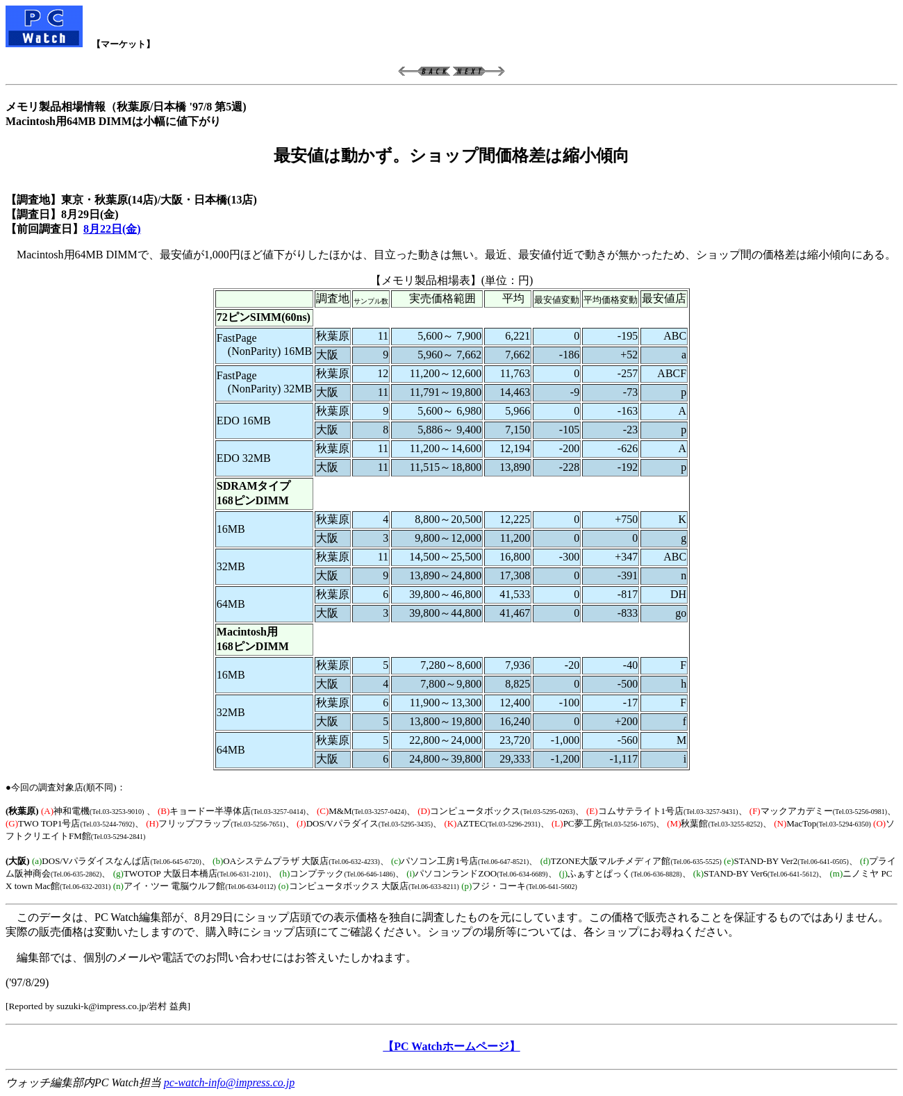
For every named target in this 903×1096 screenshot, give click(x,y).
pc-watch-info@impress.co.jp (229, 1082)
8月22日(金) (112, 229)
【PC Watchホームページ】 (451, 1046)
